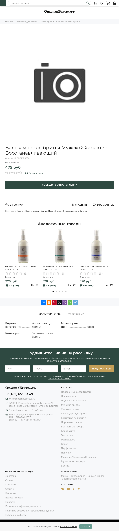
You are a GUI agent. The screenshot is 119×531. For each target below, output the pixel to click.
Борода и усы (68, 431)
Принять (85, 526)
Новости (10, 502)
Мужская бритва (70, 405)
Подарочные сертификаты (76, 392)
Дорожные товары (71, 422)
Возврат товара (14, 497)
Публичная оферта (15, 515)
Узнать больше (68, 526)
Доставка (10, 476)
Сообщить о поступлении (59, 184)
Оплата (9, 480)
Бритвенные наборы (72, 426)
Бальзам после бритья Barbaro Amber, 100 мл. (20, 268)
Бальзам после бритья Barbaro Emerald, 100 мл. (57, 268)
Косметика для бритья (36, 211)
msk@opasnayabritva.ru (22, 398)
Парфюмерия (68, 448)
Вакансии (10, 493)
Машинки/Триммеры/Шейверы (78, 457)
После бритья (55, 211)
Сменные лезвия (70, 409)
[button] (53, 291)
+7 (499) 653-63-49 (19, 394)
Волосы (65, 444)
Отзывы (9, 489)
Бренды (65, 465)
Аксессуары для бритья (74, 413)
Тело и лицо (67, 435)
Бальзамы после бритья (75, 211)
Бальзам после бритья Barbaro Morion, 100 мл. (95, 268)
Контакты (10, 484)
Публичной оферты (83, 376)
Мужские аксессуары (73, 461)
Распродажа (68, 439)
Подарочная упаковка (73, 400)
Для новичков (69, 396)
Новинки (66, 452)
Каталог (20, 211)
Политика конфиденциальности (23, 506)
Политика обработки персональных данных (29, 510)
